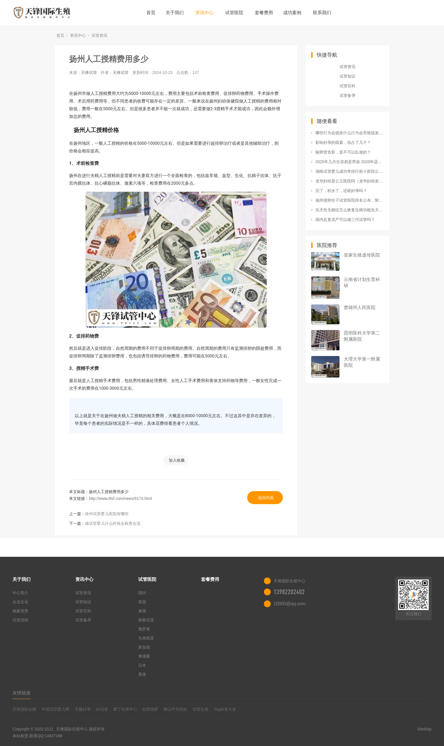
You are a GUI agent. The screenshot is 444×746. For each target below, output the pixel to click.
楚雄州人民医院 (359, 307)
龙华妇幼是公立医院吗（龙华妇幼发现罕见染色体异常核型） (349, 181)
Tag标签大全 (225, 709)
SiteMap (424, 729)
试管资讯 (99, 35)
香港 (142, 674)
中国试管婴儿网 (55, 709)
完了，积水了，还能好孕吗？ (341, 190)
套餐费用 (264, 12)
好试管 (102, 709)
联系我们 (322, 12)
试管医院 (234, 12)
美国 (142, 602)
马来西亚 (146, 638)
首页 (150, 12)
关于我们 (175, 12)
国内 (142, 593)
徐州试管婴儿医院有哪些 (107, 513)
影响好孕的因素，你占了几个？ (343, 142)
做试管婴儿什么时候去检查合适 (112, 523)
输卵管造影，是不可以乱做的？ (343, 152)
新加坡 (144, 647)
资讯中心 (204, 12)
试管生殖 (200, 709)
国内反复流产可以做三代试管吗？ (345, 219)
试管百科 (347, 86)
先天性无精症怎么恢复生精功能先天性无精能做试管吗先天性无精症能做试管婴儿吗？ (349, 210)
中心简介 (20, 593)
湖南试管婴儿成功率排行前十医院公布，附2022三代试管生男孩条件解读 (349, 171)
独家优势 (20, 611)
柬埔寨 (144, 656)
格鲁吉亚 (146, 620)
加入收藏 (177, 460)
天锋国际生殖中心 (72, 729)
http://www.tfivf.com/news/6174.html (120, 498)
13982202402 (289, 592)
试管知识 (347, 76)
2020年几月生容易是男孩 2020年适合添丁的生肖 (349, 161)
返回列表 (266, 497)
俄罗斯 (144, 629)
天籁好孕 (83, 709)
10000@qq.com (290, 603)
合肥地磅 (150, 709)
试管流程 (20, 620)
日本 (142, 665)
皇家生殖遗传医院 (362, 255)
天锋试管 (89, 72)
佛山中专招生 (175, 709)
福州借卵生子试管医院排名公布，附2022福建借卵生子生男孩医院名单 (349, 200)
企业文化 (20, 602)
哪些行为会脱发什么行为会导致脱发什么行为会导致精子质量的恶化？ (349, 133)
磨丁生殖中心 (125, 709)
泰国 (142, 611)
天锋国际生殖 (24, 709)
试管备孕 (347, 95)
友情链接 (21, 692)
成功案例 (292, 12)
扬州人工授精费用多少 (108, 59)
